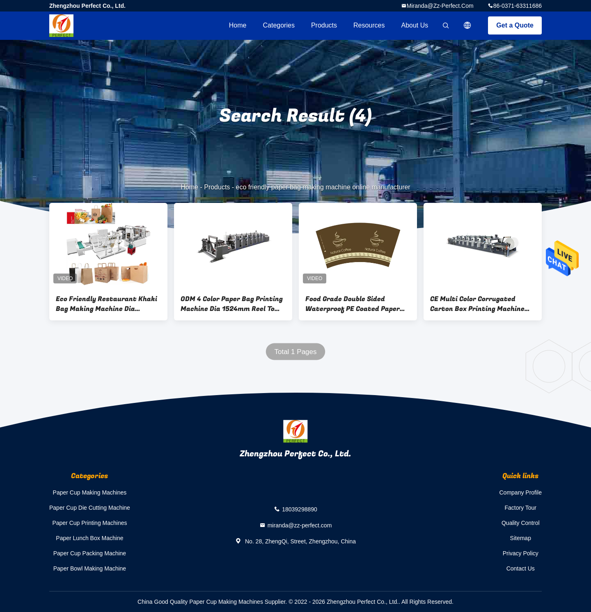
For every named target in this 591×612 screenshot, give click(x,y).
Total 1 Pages (295, 352)
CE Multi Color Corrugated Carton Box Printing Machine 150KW (477, 304)
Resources (369, 25)
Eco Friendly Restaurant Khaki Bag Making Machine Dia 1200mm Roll (106, 304)
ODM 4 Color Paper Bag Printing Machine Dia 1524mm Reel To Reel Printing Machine (232, 304)
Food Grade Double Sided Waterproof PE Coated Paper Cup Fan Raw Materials (352, 304)
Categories (279, 25)
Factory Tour (520, 507)
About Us (414, 25)
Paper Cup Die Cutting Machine (89, 507)
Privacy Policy (520, 553)
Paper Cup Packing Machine (89, 553)
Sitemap (520, 538)
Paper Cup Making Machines (90, 492)
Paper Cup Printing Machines (89, 523)
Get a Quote (515, 25)
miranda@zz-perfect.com (440, 5)
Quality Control (521, 523)
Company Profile (520, 492)
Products (324, 25)
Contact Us (520, 568)
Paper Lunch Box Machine (89, 538)
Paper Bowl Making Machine (89, 568)
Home (238, 25)
